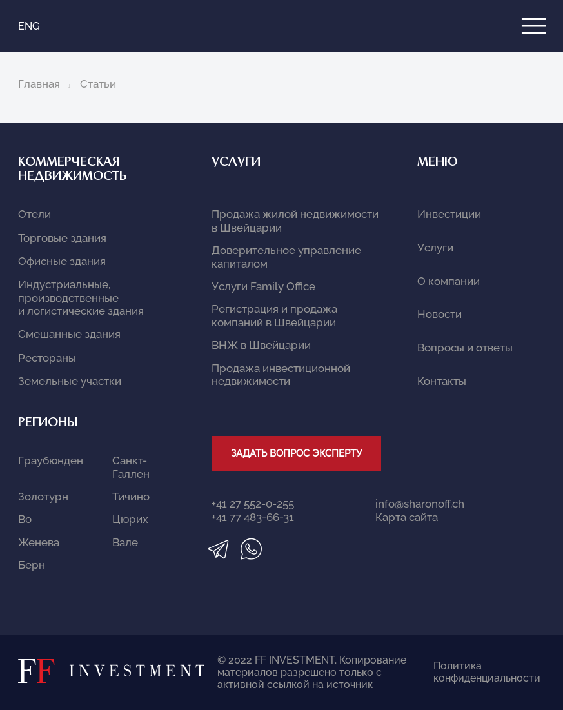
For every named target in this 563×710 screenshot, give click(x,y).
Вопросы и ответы (465, 347)
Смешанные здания (69, 334)
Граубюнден (50, 460)
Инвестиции (449, 214)
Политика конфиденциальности (473, 672)
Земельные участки (69, 381)
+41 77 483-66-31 (253, 517)
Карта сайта (406, 517)
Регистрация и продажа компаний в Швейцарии (274, 315)
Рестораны (47, 357)
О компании (448, 281)
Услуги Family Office (263, 286)
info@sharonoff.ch (419, 503)
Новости (439, 314)
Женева (38, 542)
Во (25, 519)
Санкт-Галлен (131, 467)
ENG (28, 26)
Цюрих (130, 519)
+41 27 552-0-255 (253, 503)
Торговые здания (62, 238)
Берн (31, 564)
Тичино (131, 496)
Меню (437, 163)
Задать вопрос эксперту (296, 453)
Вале (125, 542)
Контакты (441, 381)
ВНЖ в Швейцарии (261, 345)
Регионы (47, 423)
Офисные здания (62, 261)
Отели (34, 214)
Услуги (236, 163)
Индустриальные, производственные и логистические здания (81, 297)
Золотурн (43, 496)
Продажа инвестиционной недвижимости (281, 375)
